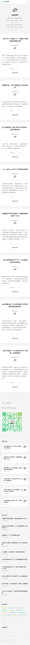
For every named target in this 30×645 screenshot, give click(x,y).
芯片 (25, 615)
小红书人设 (13, 612)
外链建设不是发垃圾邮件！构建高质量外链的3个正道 (14, 518)
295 (18, 243)
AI (3, 617)
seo (20, 615)
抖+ (24, 608)
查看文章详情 (15, 72)
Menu (27, 1)
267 (20, 287)
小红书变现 (5, 612)
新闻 (12, 68)
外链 (4, 615)
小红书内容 (19, 610)
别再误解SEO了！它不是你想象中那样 (11, 535)
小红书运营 (11, 152)
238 (19, 382)
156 (18, 334)
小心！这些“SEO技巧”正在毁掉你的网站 (15, 169)
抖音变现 (19, 608)
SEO (12, 196)
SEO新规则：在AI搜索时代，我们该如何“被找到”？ (14, 552)
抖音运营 (12, 110)
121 (18, 196)
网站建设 (12, 608)
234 (18, 68)
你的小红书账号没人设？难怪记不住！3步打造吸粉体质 (14, 576)
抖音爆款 (5, 610)
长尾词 (9, 615)
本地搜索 (15, 615)
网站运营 (5, 608)
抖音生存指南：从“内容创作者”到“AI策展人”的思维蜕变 (15, 583)
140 (20, 152)
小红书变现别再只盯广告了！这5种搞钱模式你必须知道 (14, 559)
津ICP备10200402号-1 (5, 641)
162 (19, 110)
